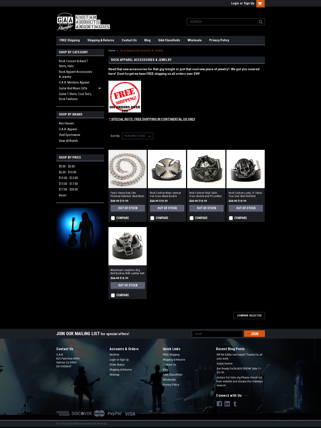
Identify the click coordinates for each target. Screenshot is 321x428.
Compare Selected (249, 315)
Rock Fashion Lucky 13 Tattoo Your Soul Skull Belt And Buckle (245, 194)
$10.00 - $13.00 (68, 178)
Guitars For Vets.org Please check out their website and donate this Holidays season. (240, 381)
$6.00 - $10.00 (67, 172)
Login (235, 3)
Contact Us (129, 40)
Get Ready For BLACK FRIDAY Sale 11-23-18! (239, 370)
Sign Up (249, 3)
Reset (62, 195)
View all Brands (68, 141)
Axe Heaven (66, 123)
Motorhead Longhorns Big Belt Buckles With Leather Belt (128, 272)
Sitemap (114, 374)
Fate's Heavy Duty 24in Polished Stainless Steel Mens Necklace (127, 194)
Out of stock (128, 208)
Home (112, 50)
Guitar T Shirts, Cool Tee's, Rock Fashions (75, 96)
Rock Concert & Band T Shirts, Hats (73, 63)
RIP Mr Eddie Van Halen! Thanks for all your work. (239, 356)
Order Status (117, 364)
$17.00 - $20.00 (68, 189)
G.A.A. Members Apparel (74, 82)
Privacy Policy (219, 40)
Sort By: (115, 135)
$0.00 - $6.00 (67, 166)
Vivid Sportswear (69, 135)
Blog (147, 40)
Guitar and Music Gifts (73, 88)
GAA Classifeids (169, 40)
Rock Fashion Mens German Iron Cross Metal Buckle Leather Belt (165, 194)
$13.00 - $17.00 (68, 184)
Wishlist (114, 354)
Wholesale (195, 40)
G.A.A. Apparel (68, 129)
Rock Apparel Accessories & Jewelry (75, 74)
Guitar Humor (225, 363)
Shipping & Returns (100, 40)
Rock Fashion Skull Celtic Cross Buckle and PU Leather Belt (205, 194)
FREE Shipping (70, 40)
